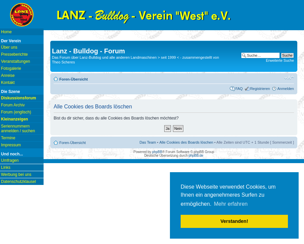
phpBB (157, 152)
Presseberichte (14, 54)
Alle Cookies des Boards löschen (186, 142)
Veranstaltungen (15, 61)
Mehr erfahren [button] (231, 204)
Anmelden (285, 89)
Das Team (147, 142)
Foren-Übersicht (73, 79)
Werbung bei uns (16, 174)
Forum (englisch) (16, 112)
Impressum (11, 145)
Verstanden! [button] (234, 221)
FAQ (239, 89)
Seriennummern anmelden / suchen (18, 128)
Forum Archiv (13, 105)
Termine (8, 138)
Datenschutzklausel (18, 181)
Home (6, 32)
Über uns (9, 47)
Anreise (8, 75)
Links (5, 167)
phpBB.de (196, 155)
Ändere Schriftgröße (289, 78)
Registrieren (260, 89)
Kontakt (8, 82)
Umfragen (10, 160)
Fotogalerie (11, 68)
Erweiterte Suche (280, 60)
